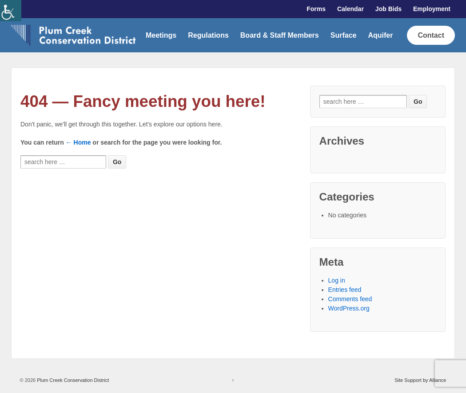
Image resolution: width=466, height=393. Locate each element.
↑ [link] (233, 380)
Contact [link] (431, 35)
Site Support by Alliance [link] (420, 380)
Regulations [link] (208, 35)
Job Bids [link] (388, 8)
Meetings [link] (161, 35)
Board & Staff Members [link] (279, 35)
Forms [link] (316, 8)
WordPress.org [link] (349, 308)
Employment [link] (431, 8)
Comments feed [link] (350, 299)
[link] (10, 10)
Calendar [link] (350, 8)
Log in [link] (336, 280)
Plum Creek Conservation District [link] (72, 380)
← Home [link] (78, 142)
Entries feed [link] (345, 289)
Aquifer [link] (380, 35)
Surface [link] (344, 35)
